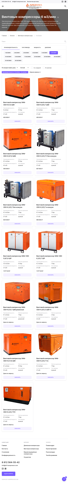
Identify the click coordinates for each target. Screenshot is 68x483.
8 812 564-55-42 (6, 1)
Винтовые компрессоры (31, 448)
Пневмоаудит (50, 445)
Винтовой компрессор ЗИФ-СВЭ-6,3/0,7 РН (14, 411)
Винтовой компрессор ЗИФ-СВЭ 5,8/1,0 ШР (16, 257)
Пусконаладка (50, 452)
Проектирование (51, 448)
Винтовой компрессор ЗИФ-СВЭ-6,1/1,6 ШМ (14, 360)
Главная (4, 445)
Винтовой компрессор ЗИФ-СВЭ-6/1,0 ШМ (14, 103)
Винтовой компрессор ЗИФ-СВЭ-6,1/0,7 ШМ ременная (14, 308)
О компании (5, 452)
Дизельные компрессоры (32, 445)
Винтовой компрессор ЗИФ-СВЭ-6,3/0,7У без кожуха (47, 155)
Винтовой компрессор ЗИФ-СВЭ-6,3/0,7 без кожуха (14, 206)
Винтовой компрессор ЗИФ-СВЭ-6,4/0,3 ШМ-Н (47, 308)
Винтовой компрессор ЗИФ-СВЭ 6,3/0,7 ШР (49, 257)
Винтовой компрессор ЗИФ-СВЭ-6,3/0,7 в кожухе (47, 206)
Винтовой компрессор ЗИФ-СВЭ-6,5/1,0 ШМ (14, 155)
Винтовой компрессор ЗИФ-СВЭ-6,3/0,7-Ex (47, 360)
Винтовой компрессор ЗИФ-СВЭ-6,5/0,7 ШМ (47, 103)
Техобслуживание (51, 455)
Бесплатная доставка (33, 1)
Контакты (5, 448)
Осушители (27, 457)
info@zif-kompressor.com (19, 1)
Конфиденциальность (8, 455)
